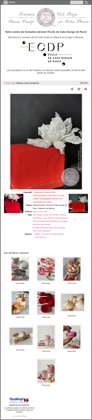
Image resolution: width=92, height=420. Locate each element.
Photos (7, 83)
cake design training (57, 215)
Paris (40, 231)
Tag (13, 83)
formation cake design (41, 224)
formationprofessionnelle (42, 228)
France (56, 228)
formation (64, 221)
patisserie (47, 231)
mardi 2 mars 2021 (40, 211)
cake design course (40, 215)
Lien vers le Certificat (19, 416)
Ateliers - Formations (43, 234)
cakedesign (37, 218)
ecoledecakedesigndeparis (48, 221)
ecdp (45, 218)
